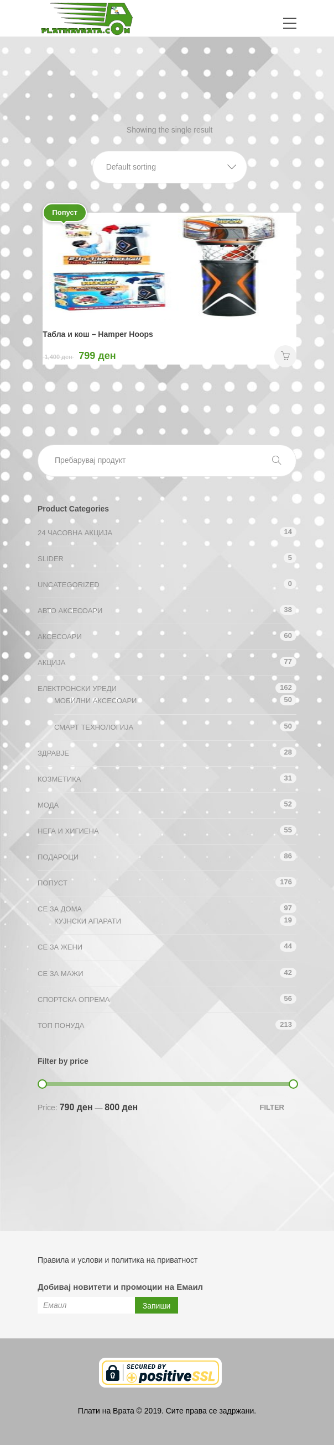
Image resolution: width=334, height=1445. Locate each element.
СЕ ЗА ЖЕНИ (60, 947)
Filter (271, 1107)
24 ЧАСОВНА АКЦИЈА (75, 533)
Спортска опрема (73, 999)
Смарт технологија (93, 727)
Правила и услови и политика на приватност (117, 1260)
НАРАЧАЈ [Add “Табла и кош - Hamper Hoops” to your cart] (285, 356)
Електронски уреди (77, 688)
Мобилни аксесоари (95, 701)
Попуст (52, 883)
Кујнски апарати (87, 921)
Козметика (59, 779)
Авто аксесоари (70, 611)
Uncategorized (69, 585)
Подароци (58, 857)
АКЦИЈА (51, 662)
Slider (51, 559)
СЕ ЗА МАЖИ (61, 973)
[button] (169, 167)
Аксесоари (60, 636)
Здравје (53, 753)
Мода (48, 805)
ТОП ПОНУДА (61, 1025)
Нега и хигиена (68, 831)
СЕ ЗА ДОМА (60, 909)
